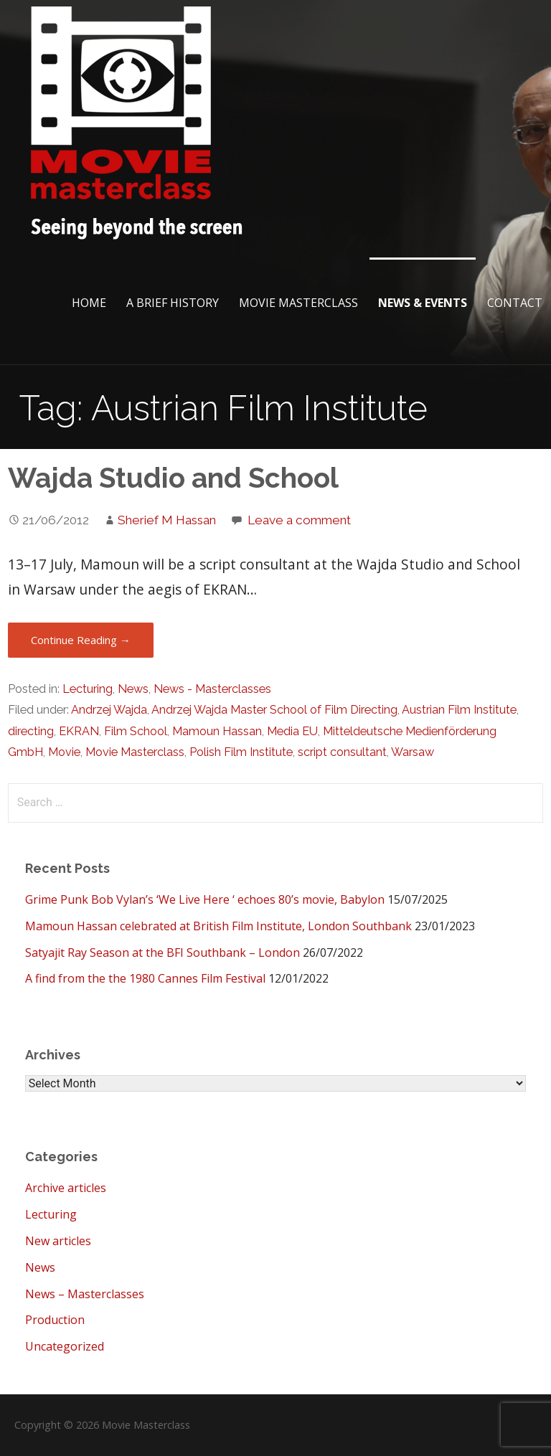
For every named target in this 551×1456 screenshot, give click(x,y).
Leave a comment (299, 520)
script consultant (342, 752)
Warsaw (412, 752)
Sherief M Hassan (167, 520)
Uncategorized (64, 1346)
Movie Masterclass (298, 303)
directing (31, 731)
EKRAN (79, 731)
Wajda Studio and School (173, 478)
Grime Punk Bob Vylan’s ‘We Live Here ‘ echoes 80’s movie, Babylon (205, 899)
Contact (514, 303)
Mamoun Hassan (217, 731)
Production (55, 1320)
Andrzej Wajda (109, 710)
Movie (64, 752)
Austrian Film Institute (459, 710)
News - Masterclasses (212, 689)
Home (89, 303)
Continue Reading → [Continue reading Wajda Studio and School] (81, 640)
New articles (58, 1241)
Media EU (292, 731)
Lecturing (87, 689)
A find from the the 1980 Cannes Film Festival (145, 978)
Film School (135, 731)
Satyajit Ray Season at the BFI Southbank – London (162, 952)
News (133, 689)
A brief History (172, 303)
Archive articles (65, 1188)
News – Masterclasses (84, 1294)
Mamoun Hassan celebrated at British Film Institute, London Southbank (218, 926)
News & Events (422, 303)
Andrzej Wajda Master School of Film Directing (274, 710)
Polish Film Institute (241, 752)
